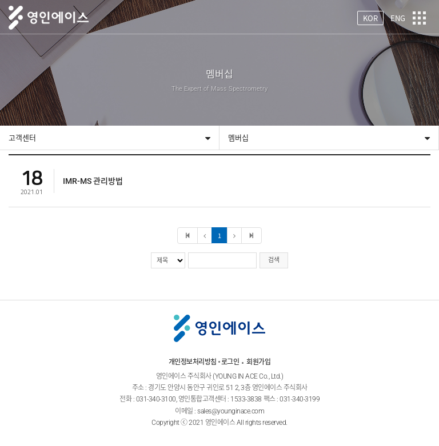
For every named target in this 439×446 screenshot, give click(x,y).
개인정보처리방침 (193, 362)
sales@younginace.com (230, 411)
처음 (187, 235)
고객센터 (22, 138)
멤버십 (238, 138)
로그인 (230, 362)
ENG (397, 18)
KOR (370, 18)
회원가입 (258, 362)
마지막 (251, 235)
